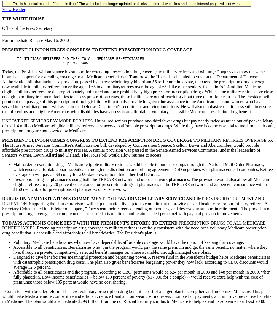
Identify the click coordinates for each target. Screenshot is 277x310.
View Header (13, 9)
